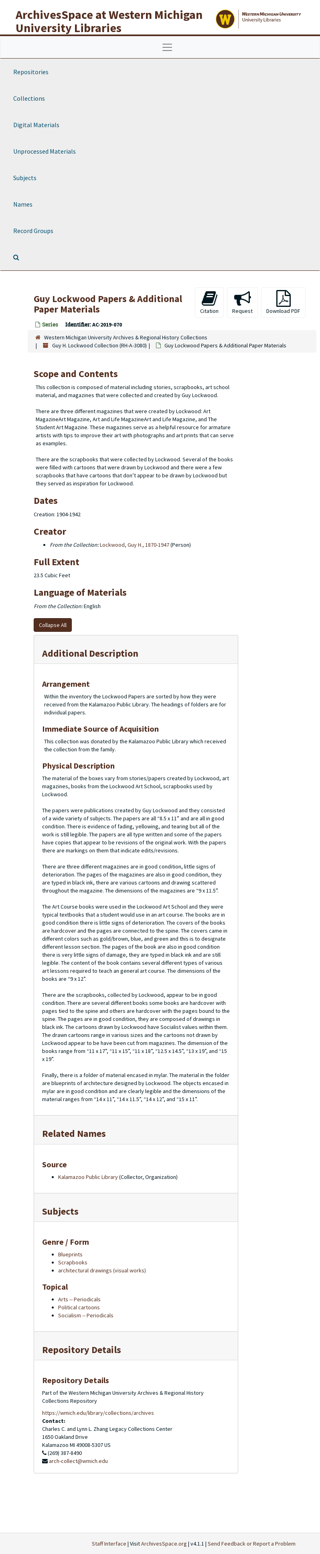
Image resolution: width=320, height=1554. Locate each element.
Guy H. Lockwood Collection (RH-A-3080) (99, 345)
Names (22, 204)
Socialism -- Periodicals (85, 1315)
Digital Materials (36, 125)
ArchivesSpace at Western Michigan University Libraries (109, 21)
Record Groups (33, 231)
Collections (29, 98)
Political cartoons (79, 1307)
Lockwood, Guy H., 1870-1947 (134, 544)
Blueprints (70, 1254)
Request (242, 302)
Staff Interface (109, 1543)
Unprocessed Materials (44, 151)
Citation (209, 302)
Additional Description (90, 653)
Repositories (31, 72)
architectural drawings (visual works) (102, 1270)
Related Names (74, 1133)
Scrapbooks (72, 1262)
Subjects (24, 178)
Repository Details (81, 1349)
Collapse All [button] (53, 625)
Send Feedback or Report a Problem (252, 1543)
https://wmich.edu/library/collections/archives (98, 1412)
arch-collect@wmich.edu (78, 1461)
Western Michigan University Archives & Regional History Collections (125, 337)
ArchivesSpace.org (164, 1543)
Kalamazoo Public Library (88, 1177)
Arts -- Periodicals (79, 1299)
